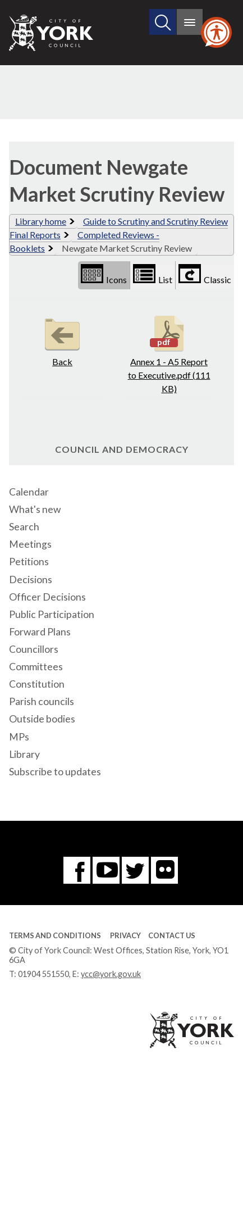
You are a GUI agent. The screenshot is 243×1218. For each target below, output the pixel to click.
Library (24, 754)
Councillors (33, 649)
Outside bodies (42, 719)
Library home (40, 221)
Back (62, 339)
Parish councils (41, 701)
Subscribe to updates (55, 772)
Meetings (30, 544)
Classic (204, 274)
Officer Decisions (47, 597)
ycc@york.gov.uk (111, 974)
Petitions (29, 561)
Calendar (29, 492)
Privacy (125, 935)
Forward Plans (40, 632)
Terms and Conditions (55, 935)
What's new (35, 509)
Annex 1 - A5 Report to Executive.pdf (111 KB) (169, 353)
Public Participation (51, 614)
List (152, 274)
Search (24, 527)
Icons (104, 274)
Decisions (30, 579)
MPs (19, 737)
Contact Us (171, 935)
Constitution (37, 684)
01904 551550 (43, 974)
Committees (36, 666)
